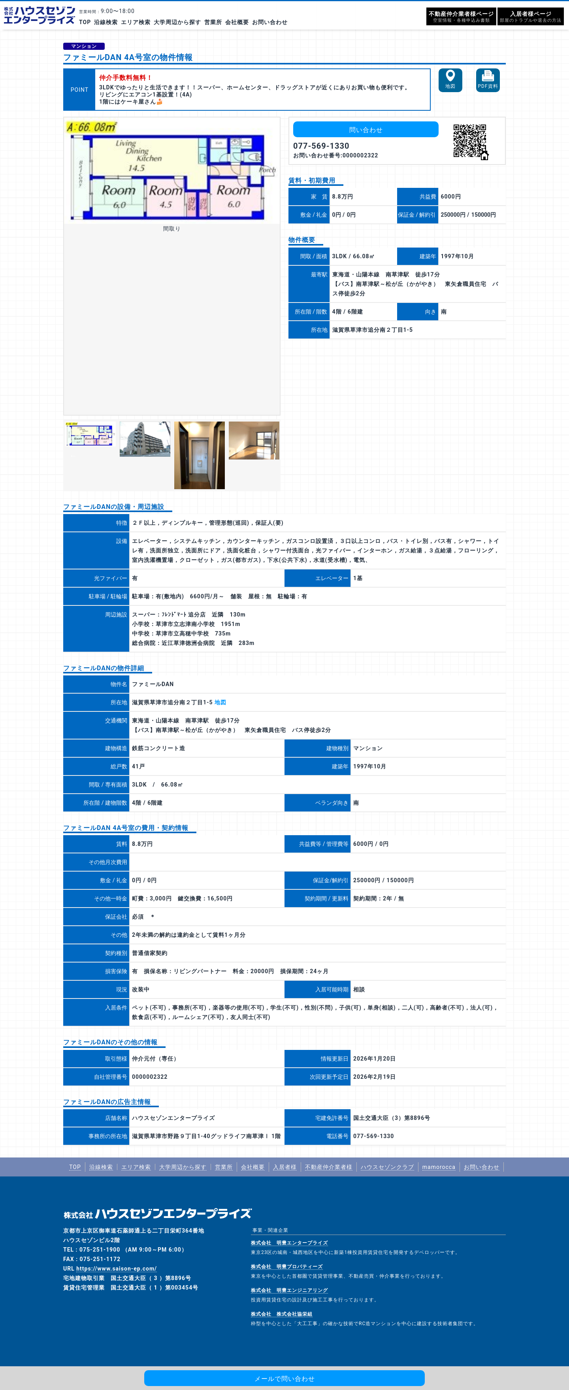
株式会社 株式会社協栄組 (282, 1314)
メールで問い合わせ (284, 1378)
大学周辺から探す (177, 22)
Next (269, 456)
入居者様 (285, 1167)
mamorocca (439, 1167)
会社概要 (237, 22)
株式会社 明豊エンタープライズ (289, 1243)
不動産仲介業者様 (328, 1167)
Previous (73, 456)
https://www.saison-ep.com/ (116, 1268)
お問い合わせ (270, 22)
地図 (450, 86)
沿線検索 (106, 22)
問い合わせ (366, 130)
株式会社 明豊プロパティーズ (287, 1266)
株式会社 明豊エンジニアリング (289, 1290)
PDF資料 (488, 86)
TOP (85, 22)
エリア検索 (136, 22)
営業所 (213, 22)
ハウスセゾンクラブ (387, 1167)
